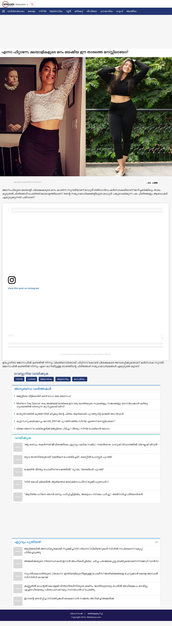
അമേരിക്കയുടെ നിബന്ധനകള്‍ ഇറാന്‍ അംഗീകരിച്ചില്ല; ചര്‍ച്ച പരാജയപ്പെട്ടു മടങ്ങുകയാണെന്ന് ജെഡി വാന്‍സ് (91, 561)
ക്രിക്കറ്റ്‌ (78, 11)
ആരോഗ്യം (56, 11)
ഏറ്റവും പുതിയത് (27, 542)
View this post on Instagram (23, 288)
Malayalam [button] (21, 4)
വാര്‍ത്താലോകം (15, 11)
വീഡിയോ (91, 11)
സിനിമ (42, 11)
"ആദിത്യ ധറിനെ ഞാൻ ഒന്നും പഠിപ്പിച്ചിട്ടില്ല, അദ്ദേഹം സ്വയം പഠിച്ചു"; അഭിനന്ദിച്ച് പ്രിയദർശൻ (83, 494)
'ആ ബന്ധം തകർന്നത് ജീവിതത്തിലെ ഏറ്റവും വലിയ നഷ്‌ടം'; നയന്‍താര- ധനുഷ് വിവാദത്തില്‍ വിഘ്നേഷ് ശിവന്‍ (90, 444)
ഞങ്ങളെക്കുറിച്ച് (95, 613)
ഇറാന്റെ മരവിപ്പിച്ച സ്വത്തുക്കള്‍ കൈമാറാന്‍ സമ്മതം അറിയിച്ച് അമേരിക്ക (69, 598)
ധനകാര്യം (106, 11)
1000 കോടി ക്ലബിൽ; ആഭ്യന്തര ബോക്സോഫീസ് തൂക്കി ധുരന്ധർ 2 (66, 481)
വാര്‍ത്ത (31, 379)
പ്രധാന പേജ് (76, 613)
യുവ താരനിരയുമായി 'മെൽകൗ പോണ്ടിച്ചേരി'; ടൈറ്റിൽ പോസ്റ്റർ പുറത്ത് (68, 457)
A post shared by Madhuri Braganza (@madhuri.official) (85, 354)
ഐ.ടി (119, 11)
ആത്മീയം (131, 11)
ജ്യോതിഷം (46, 379)
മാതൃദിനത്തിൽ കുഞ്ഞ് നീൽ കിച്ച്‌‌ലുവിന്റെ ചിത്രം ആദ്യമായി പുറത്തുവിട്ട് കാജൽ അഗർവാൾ (69, 413)
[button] (3, 11)
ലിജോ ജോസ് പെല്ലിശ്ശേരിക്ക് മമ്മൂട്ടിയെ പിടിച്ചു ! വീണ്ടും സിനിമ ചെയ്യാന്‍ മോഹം (63, 428)
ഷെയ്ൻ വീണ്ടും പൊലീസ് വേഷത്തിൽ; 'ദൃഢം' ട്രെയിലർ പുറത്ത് (63, 469)
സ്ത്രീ (68, 11)
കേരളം (31, 11)
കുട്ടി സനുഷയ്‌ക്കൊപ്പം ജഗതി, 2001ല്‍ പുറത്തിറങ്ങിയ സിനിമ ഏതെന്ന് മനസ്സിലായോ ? (65, 421)
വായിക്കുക (22, 438)
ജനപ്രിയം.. (80, 379)
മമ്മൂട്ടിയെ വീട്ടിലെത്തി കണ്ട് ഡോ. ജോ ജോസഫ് (43, 396)
